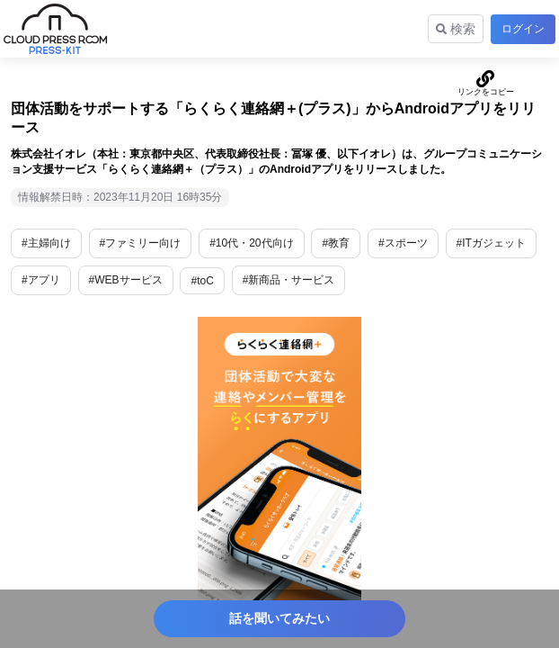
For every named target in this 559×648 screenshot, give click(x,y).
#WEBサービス (126, 280)
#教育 (336, 243)
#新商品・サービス (289, 280)
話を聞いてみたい (279, 618)
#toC (202, 280)
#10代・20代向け (251, 243)
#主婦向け (46, 243)
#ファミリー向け (141, 243)
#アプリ (41, 280)
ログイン (523, 28)
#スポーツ (403, 243)
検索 (455, 29)
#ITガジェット (491, 243)
